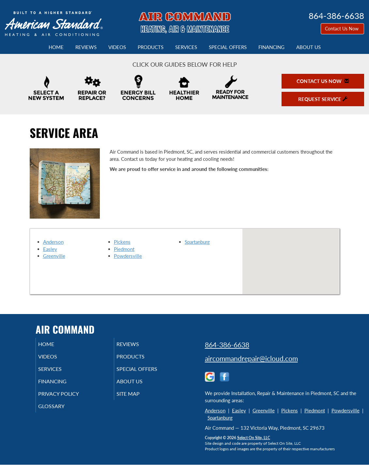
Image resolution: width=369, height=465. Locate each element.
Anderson (53, 242)
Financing (271, 47)
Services (186, 47)
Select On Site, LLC (253, 437)
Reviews (86, 47)
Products (150, 47)
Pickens (122, 242)
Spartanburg (197, 242)
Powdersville (128, 256)
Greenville (54, 256)
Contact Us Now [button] (342, 28)
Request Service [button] (322, 99)
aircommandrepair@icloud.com (251, 358)
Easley (50, 249)
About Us (308, 47)
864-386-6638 (227, 344)
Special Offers (228, 47)
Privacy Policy (68, 399)
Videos (117, 47)
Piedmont (124, 249)
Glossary (60, 413)
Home (56, 47)
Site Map (137, 399)
